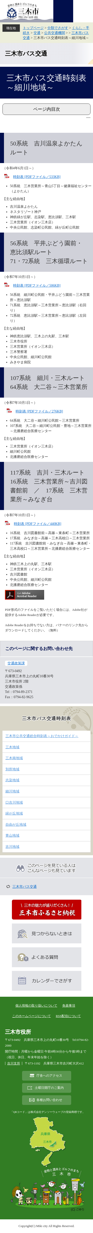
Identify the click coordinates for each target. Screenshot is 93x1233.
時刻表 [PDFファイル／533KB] (37, 177)
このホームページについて (31, 1016)
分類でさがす (57, 28)
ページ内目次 (46, 109)
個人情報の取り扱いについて (36, 1005)
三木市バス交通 (26, 53)
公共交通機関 (54, 33)
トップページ (33, 28)
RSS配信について (68, 1016)
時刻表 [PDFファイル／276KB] (39, 411)
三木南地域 (14, 758)
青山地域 (12, 835)
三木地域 (12, 747)
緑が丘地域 (14, 813)
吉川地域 (12, 847)
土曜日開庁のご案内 (49, 1088)
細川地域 (12, 791)
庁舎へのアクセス (49, 1075)
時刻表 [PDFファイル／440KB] (37, 524)
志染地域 (12, 780)
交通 (36, 33)
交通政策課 (16, 663)
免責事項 (68, 1005)
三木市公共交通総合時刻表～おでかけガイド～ (41, 736)
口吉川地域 (14, 802)
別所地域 (12, 769)
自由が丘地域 (15, 824)
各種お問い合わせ (49, 1100)
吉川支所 (13, 1063)
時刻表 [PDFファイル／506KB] (37, 285)
